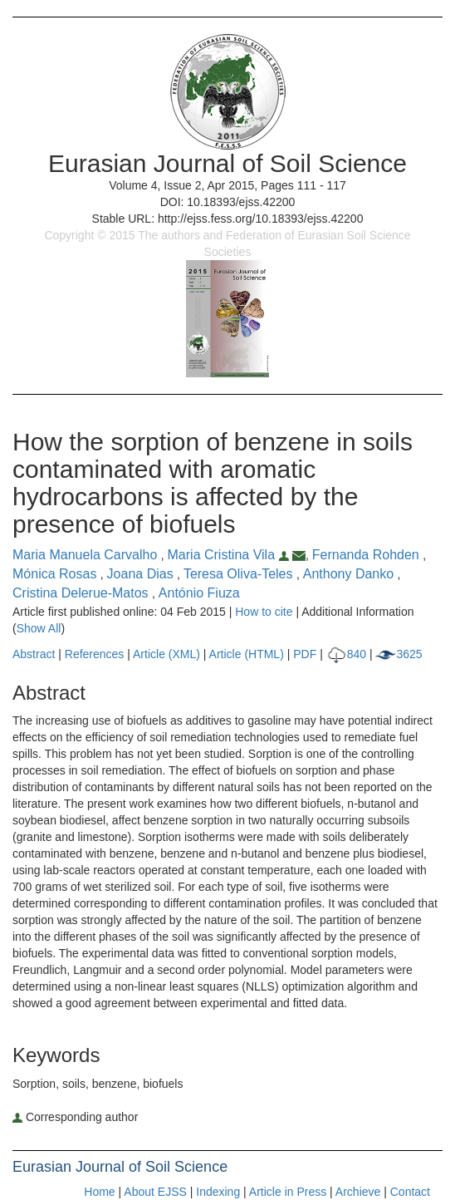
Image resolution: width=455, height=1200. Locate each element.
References (95, 654)
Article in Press (287, 1191)
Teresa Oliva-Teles (239, 574)
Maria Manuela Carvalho (86, 555)
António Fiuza (199, 593)
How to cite (263, 611)
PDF (304, 654)
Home (99, 1191)
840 (346, 654)
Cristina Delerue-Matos (82, 593)
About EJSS (155, 1191)
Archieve (357, 1191)
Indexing (218, 1191)
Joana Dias (142, 574)
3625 (398, 654)
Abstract (33, 654)
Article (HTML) (246, 654)
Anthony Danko (350, 574)
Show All (39, 628)
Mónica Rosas (56, 574)
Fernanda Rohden (367, 555)
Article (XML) (168, 654)
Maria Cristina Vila (230, 555)
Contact (410, 1191)
